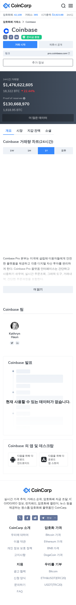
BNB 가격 (53, 548)
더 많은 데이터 (38, 118)
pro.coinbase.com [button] (59, 53)
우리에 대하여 (20, 535)
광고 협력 (20, 571)
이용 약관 (20, 542)
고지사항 (20, 555)
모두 (63, 150)
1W (12, 150)
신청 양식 (20, 578)
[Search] (63, 6)
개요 (8, 131)
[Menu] (70, 6)
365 (36, 14)
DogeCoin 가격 (53, 555)
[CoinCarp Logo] (18, 5)
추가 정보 (38, 63)
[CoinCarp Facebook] (27, 517)
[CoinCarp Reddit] (35, 517)
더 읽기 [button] (38, 289)
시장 (19, 131)
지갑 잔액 (33, 131)
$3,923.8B (57, 14)
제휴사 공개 (55, 44)
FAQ (20, 591)
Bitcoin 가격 (53, 535)
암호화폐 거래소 (12, 22)
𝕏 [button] (5, 37)
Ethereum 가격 (53, 542)
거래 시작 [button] (20, 44)
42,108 (18, 14)
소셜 (48, 131)
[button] (11, 37)
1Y (46, 150)
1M (29, 150)
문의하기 (20, 585)
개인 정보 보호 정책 (19, 548)
